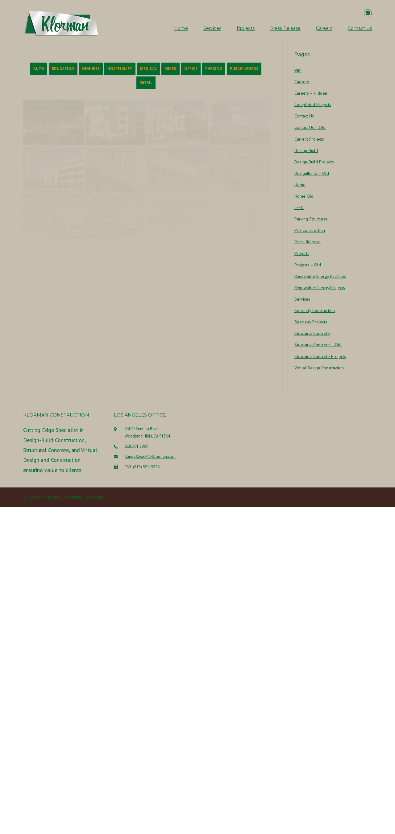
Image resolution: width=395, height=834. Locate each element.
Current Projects (309, 139)
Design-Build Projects (314, 162)
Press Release (285, 28)
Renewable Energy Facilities (320, 276)
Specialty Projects (310, 322)
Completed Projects (312, 104)
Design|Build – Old (311, 173)
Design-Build (306, 150)
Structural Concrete (312, 333)
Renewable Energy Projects (319, 287)
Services (212, 28)
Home (181, 28)
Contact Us (360, 28)
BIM (297, 70)
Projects (246, 28)
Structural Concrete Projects (320, 356)
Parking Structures (311, 219)
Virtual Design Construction (319, 368)
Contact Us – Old (310, 127)
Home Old (304, 196)
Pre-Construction (309, 230)
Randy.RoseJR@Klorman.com (150, 691)
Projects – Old (307, 265)
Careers (324, 28)
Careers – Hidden (310, 93)
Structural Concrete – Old (318, 344)
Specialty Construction (314, 310)
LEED (299, 207)
